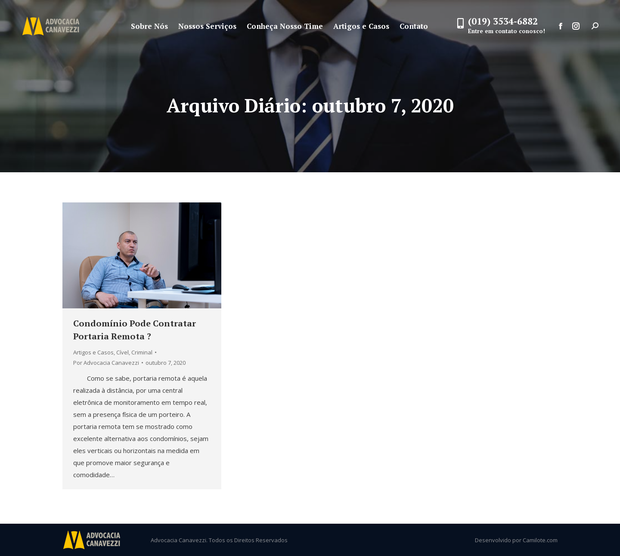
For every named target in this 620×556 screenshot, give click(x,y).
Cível (122, 352)
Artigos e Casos (93, 352)
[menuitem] (149, 26)
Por (106, 363)
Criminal (141, 352)
